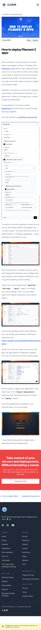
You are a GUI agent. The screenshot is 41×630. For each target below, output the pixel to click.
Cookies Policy (27, 596)
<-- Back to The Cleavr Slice (12, 14)
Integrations (6, 548)
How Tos (5, 556)
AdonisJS (25, 540)
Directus (25, 560)
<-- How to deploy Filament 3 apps (9, 496)
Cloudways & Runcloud (30, 579)
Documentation (7, 552)
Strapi (24, 556)
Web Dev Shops (7, 577)
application (6, 108)
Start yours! (16, 627)
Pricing (4, 540)
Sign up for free (20, 481)
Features (5, 544)
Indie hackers (6, 585)
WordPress (26, 552)
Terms (24, 592)
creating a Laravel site (27, 117)
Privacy (25, 588)
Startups (5, 581)
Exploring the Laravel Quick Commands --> (31, 496)
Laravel (25, 548)
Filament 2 (6, 69)
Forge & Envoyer (28, 575)
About (4, 536)
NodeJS (25, 544)
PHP (24, 564)
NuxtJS (25, 536)
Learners (5, 589)
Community (6, 560)
